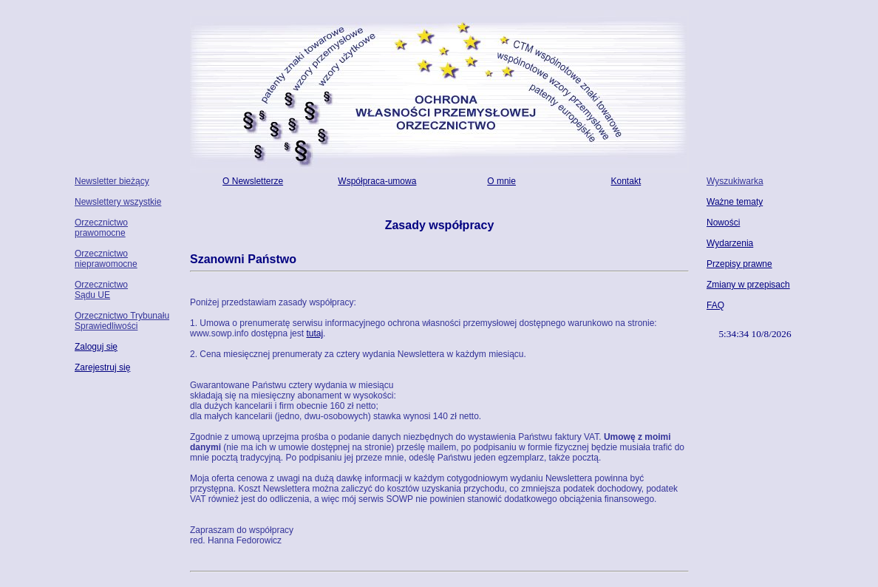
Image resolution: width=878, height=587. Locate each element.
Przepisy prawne (739, 264)
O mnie (501, 181)
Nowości (723, 222)
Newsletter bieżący (112, 181)
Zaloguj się (96, 347)
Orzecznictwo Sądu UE (101, 289)
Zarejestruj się (102, 367)
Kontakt (626, 181)
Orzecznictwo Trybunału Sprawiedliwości (122, 321)
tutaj (314, 333)
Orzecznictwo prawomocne (101, 227)
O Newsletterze (252, 181)
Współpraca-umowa (377, 181)
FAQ (715, 305)
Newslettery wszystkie (118, 202)
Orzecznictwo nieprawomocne (106, 258)
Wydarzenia (730, 243)
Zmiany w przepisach (748, 284)
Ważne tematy (735, 202)
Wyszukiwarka (735, 181)
